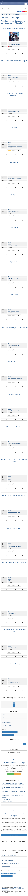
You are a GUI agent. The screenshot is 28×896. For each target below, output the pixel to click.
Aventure (13, 44)
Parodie (13, 613)
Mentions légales (17, 887)
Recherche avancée (14, 749)
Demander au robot (14, 835)
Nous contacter (5, 890)
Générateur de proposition (15, 752)
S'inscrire (18, 773)
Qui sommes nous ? (19, 888)
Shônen (9, 144)
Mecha (12, 245)
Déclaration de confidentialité (8, 888)
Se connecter (10, 773)
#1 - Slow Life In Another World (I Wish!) (10, 855)
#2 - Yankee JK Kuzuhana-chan (9, 857)
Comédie (10, 77)
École (18, 111)
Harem (14, 146)
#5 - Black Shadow (6, 866)
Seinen (9, 680)
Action (9, 44)
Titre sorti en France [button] (6, 725)
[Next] (14, 705)
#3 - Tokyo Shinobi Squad (7, 860)
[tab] (14, 714)
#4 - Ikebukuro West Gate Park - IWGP (10, 863)
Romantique (13, 111)
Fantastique (18, 44)
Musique (9, 479)
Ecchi (16, 245)
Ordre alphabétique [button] (6, 722)
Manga (9, 42)
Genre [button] (4, 719)
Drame (9, 111)
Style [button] (3, 717)
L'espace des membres (6, 0)
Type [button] (3, 714)
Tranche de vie (15, 77)
